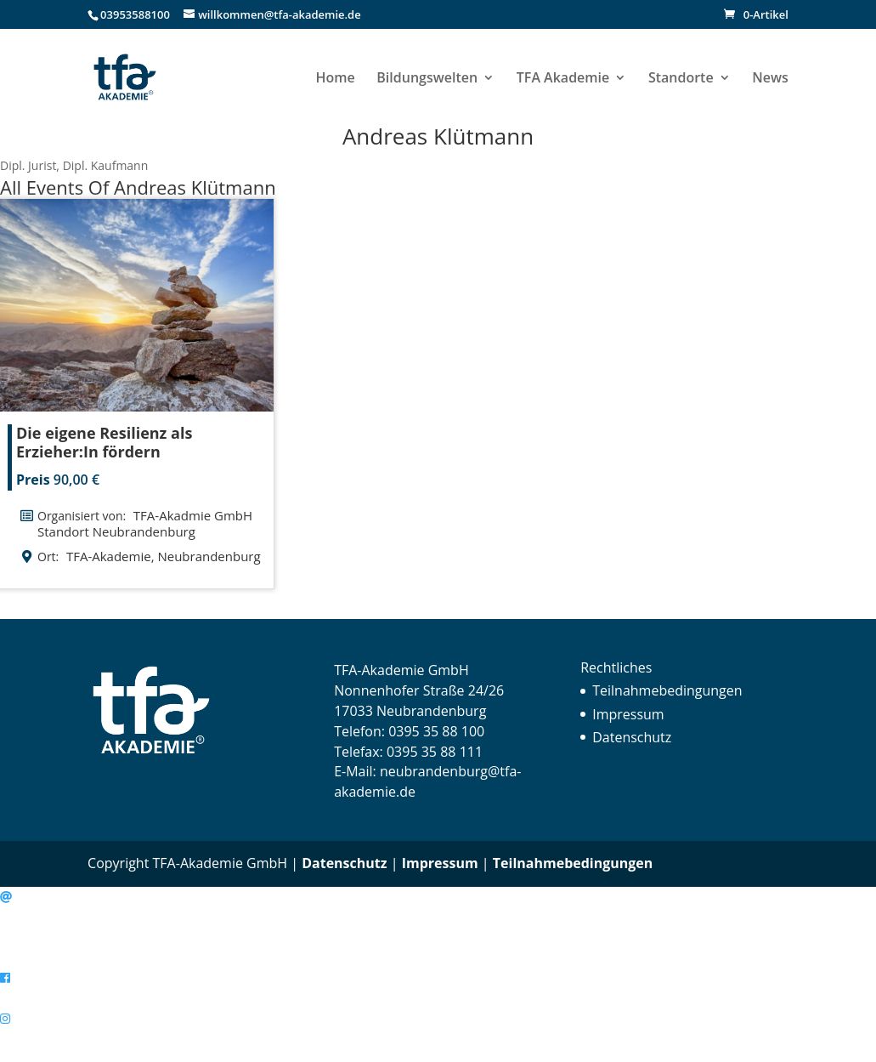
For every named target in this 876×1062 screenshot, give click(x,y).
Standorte (681, 79)
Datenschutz (631, 737)
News (770, 79)
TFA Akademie (563, 79)
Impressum (628, 714)
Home (334, 79)
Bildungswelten (427, 79)
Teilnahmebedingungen (667, 690)
